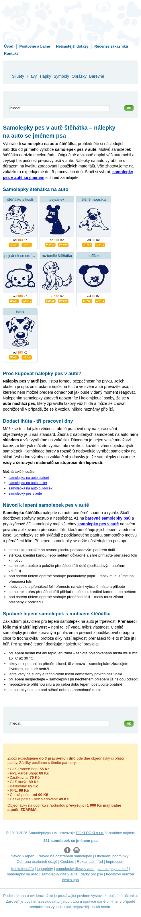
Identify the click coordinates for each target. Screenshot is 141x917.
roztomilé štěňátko (57, 255)
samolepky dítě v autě (59, 874)
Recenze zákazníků (111, 46)
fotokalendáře (22, 869)
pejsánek (56, 199)
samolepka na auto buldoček (30, 488)
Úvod (8, 46)
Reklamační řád (90, 861)
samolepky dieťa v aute (75, 869)
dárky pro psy (92, 874)
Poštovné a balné (34, 46)
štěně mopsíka (93, 199)
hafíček (94, 255)
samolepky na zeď (112, 869)
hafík (20, 312)
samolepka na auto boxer (28, 483)
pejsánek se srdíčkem (22, 255)
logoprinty (45, 869)
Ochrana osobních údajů (37, 861)
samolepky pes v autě (25, 493)
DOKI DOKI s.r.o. (90, 833)
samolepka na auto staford (29, 478)
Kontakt (11, 53)
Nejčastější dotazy (72, 46)
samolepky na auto (22, 874)
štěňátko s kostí (20, 199)
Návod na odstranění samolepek (65, 856)
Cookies (67, 861)
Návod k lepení (23, 856)
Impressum (115, 861)
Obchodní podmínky (111, 856)
